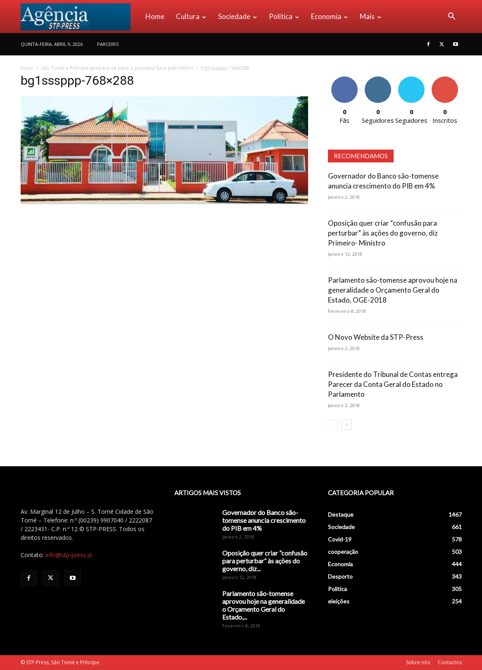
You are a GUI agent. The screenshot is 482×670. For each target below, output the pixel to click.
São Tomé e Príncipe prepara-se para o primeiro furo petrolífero (117, 68)
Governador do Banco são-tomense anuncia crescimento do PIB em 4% (264, 520)
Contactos (450, 662)
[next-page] (346, 425)
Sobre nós (418, 662)
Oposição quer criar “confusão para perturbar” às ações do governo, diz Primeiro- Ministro (383, 233)
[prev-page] (333, 425)
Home (154, 16)
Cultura (191, 16)
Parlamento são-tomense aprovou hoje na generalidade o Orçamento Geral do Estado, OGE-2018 (392, 290)
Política (284, 16)
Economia (329, 16)
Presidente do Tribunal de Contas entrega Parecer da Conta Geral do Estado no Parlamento (393, 384)
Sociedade (237, 16)
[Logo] (80, 16)
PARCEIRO (108, 44)
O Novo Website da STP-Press (375, 337)
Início (27, 68)
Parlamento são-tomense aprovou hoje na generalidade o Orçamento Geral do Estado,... (263, 605)
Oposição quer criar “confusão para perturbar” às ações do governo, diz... (264, 560)
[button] (452, 17)
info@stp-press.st (68, 555)
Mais (370, 16)
